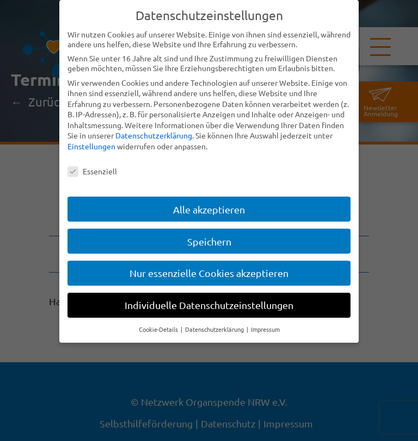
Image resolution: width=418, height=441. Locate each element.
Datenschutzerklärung (153, 135)
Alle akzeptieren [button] (209, 209)
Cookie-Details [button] (159, 329)
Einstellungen (91, 146)
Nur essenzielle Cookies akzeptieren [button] (209, 273)
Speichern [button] (209, 241)
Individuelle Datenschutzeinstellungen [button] (209, 305)
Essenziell (92, 171)
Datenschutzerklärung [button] (215, 329)
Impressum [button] (265, 329)
